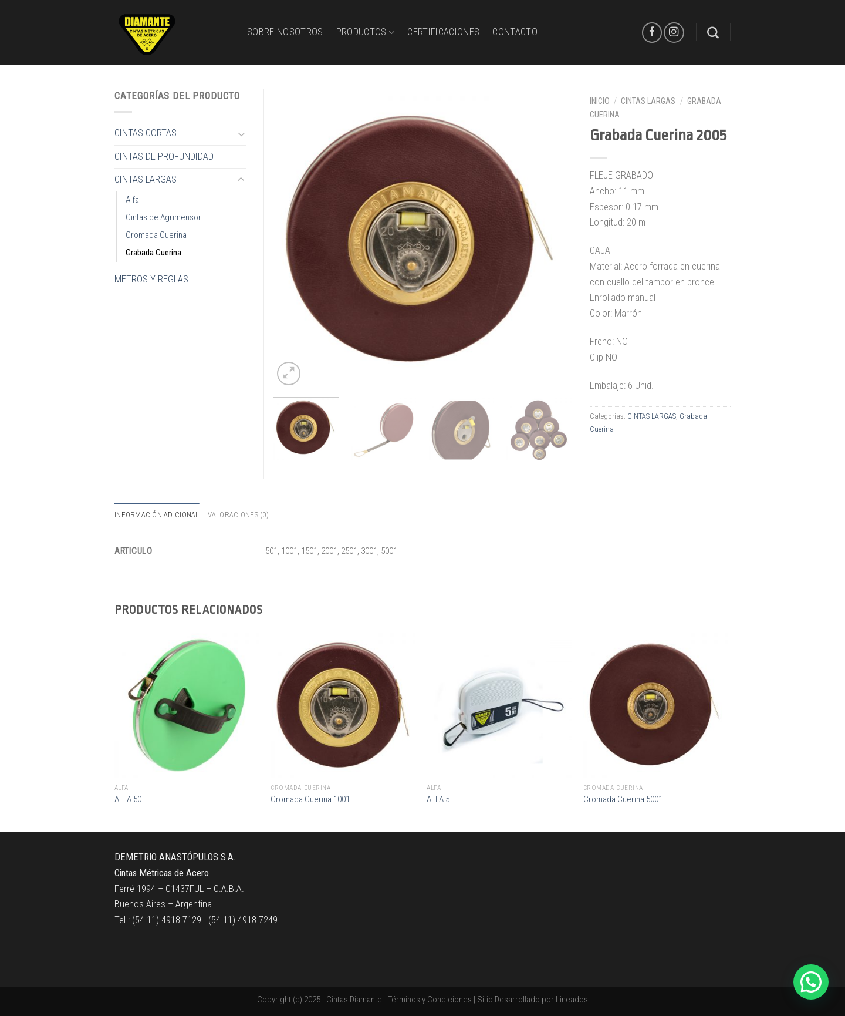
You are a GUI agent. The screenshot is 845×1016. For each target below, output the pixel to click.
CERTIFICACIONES (443, 32)
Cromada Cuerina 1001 (310, 799)
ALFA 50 (127, 799)
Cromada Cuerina (156, 235)
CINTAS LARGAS (648, 101)
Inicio (600, 101)
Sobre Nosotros (285, 32)
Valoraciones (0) (238, 514)
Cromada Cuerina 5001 (623, 799)
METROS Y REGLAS (151, 279)
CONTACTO (515, 32)
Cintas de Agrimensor (163, 217)
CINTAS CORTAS (145, 133)
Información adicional (157, 514)
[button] (811, 982)
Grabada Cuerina (153, 252)
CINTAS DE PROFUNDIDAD (164, 156)
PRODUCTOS (365, 32)
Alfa (132, 199)
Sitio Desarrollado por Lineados (532, 999)
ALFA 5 (438, 799)
